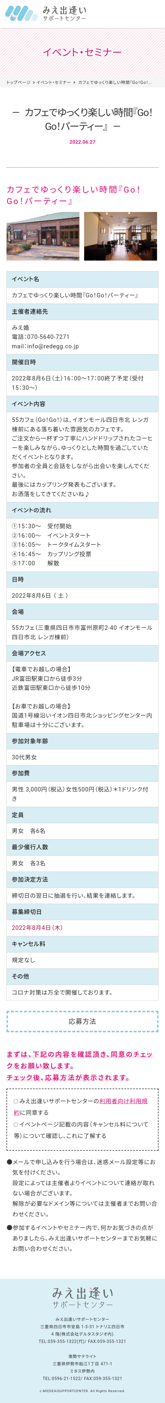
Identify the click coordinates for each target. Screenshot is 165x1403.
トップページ (18, 82)
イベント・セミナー (53, 82)
